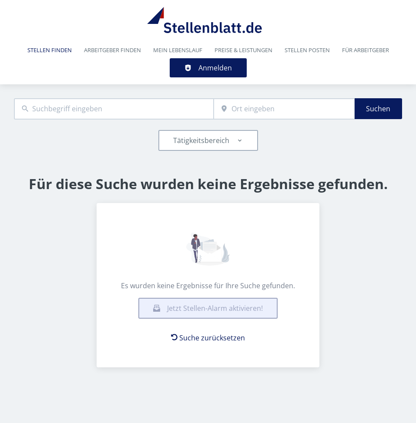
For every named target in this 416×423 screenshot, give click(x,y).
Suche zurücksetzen (208, 338)
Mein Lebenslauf (177, 50)
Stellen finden (49, 50)
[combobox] (114, 109)
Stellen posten (307, 50)
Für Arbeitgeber (365, 50)
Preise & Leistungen (243, 50)
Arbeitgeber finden (112, 50)
